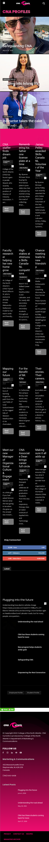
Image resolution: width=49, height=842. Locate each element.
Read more (6, 209)
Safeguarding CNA (25, 660)
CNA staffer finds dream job (7, 151)
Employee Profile (10, 42)
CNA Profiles (8, 117)
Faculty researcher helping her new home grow (8, 260)
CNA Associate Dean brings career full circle (24, 458)
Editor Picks (40, 382)
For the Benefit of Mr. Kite (23, 373)
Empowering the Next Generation (31, 672)
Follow (41, 553)
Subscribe (41, 558)
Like (43, 547)
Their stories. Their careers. (40, 373)
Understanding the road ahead (30, 622)
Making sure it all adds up (40, 453)
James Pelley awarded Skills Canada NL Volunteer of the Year (40, 157)
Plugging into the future (18, 600)
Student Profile (33, 693)
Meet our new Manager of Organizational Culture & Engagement (8, 464)
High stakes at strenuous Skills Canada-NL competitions (24, 262)
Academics (23, 277)
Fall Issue (23, 382)
